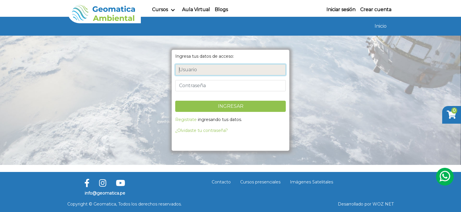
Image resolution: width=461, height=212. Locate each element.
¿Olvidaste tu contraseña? (201, 130)
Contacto (221, 182)
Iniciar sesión (340, 9)
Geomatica (104, 204)
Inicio (381, 26)
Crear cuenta (375, 9)
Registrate (186, 119)
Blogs (221, 9)
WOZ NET (383, 204)
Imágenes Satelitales (311, 182)
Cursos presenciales (260, 182)
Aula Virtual (196, 9)
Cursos (160, 9)
